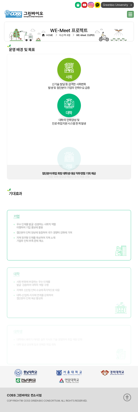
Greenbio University (115, 4)
